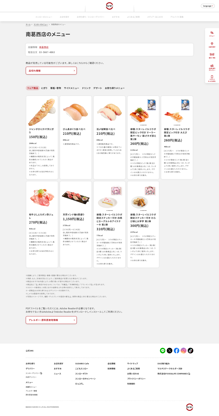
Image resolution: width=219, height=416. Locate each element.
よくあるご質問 (133, 17)
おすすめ (116, 17)
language (208, 6)
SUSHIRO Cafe (82, 366)
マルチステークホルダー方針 (170, 371)
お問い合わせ (133, 376)
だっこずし (79, 386)
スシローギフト (81, 376)
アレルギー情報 (31, 394)
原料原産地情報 (31, 398)
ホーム (28, 24)
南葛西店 (44, 47)
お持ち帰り (30, 366)
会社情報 (111, 366)
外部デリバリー (31, 380)
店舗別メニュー (31, 390)
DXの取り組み (164, 366)
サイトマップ (132, 366)
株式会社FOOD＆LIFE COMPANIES (174, 376)
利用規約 (131, 386)
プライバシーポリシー (136, 381)
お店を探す (64, 17)
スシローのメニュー (43, 17)
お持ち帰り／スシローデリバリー (90, 17)
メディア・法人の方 (155, 17)
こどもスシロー (81, 371)
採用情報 (111, 371)
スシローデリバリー (34, 376)
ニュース (57, 376)
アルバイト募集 (177, 17)
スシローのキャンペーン (85, 381)
